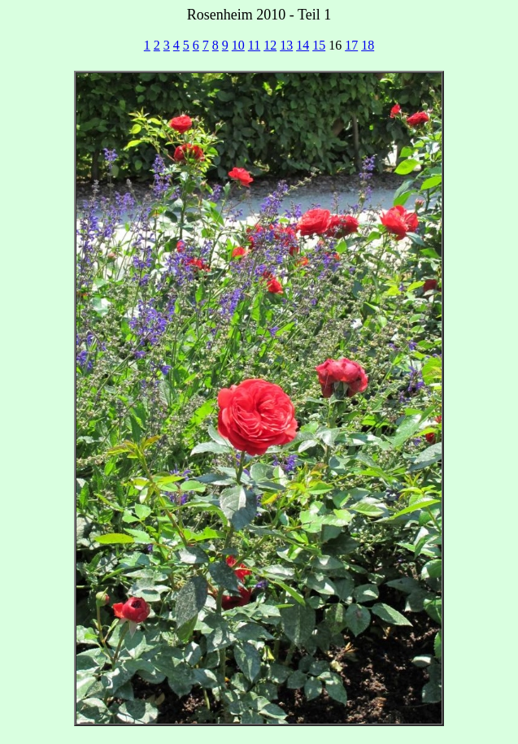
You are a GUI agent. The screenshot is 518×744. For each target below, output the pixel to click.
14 (302, 45)
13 (286, 45)
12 (269, 45)
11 (254, 45)
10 (238, 45)
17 (351, 45)
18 (367, 45)
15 (318, 45)
